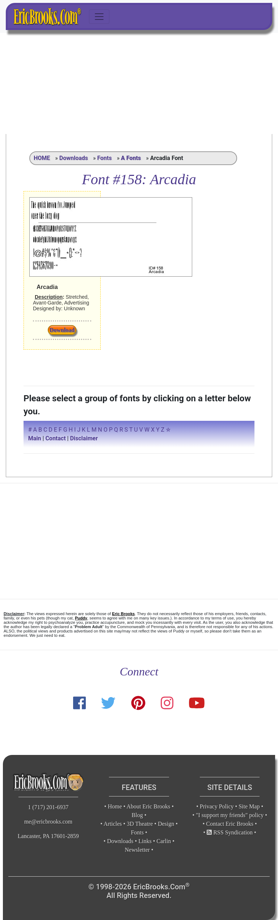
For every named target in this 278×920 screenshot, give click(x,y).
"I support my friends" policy (230, 815)
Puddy (81, 618)
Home (115, 806)
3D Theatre (140, 824)
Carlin (163, 841)
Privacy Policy (217, 806)
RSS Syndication (230, 832)
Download (62, 330)
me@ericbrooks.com (48, 822)
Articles (113, 824)
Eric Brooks (123, 614)
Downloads (73, 158)
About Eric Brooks (148, 806)
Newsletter (137, 850)
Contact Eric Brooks (229, 824)
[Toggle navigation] (99, 16)
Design (166, 824)
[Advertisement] (139, 83)
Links (144, 841)
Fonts (104, 158)
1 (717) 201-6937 (48, 807)
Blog (137, 815)
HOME (42, 158)
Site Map (249, 806)
